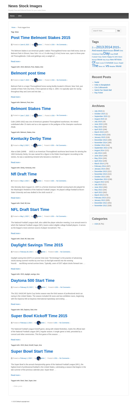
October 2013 (100, 177)
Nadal (97, 82)
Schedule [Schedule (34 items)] (109, 63)
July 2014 (98, 153)
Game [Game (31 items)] (104, 57)
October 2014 (100, 145)
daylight (27, 274)
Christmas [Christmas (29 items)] (95, 54)
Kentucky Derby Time (31, 138)
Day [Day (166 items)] (106, 53)
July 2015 (98, 122)
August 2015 (99, 119)
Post (32, 67)
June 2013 (99, 187)
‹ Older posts (17, 386)
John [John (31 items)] (116, 57)
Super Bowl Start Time (32, 351)
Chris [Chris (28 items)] (121, 51)
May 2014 (98, 158)
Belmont (27, 67)
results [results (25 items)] (102, 63)
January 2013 (100, 200)
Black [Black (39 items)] (105, 50)
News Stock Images (25, 6)
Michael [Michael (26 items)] (94, 59)
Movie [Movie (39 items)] (99, 59)
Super (36, 345)
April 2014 (98, 161)
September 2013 (101, 179)
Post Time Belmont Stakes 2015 (40, 37)
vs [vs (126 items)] (107, 66)
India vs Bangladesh (102, 85)
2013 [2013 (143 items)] (100, 47)
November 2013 (101, 174)
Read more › (16, 61)
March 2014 (99, 164)
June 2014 (99, 156)
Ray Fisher (99, 93)
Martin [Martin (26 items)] (120, 57)
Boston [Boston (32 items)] (110, 51)
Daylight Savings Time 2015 (37, 245)
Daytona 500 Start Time (33, 280)
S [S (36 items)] (105, 63)
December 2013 (101, 171)
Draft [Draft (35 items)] (116, 54)
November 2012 (101, 205)
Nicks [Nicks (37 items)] (119, 60)
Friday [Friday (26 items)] (100, 57)
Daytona (27, 310)
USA (20, 16)
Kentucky (28, 168)
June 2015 (99, 124)
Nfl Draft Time (24, 174)
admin (38, 44)
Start (28, 239)
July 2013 (98, 185)
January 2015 (100, 137)
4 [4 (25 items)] (95, 47)
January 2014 (100, 169)
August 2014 (99, 150)
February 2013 (100, 198)
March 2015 (99, 132)
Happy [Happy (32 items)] (109, 57)
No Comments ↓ (62, 44)
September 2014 (101, 148)
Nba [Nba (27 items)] (104, 59)
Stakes (37, 67)
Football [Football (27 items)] (94, 57)
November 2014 (101, 143)
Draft (22, 203)
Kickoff (31, 345)
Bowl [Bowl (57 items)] (116, 50)
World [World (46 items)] (118, 66)
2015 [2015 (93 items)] (116, 47)
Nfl (26, 203)
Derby (23, 168)
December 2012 (101, 203)
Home (12, 16)
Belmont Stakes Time (31, 108)
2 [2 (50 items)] (92, 47)
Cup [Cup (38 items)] (101, 54)
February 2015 (100, 135)
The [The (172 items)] (95, 65)
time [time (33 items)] (100, 66)
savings (33, 274)
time (41, 67)
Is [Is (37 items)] (113, 57)
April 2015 (98, 129)
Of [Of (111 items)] (93, 62)
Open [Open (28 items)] (97, 63)
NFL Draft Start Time (30, 209)
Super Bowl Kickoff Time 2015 (39, 316)
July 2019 (98, 111)
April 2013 (98, 192)
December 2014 (101, 140)
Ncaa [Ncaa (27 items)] (107, 59)
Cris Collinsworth (101, 87)
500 (22, 310)
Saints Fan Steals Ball (103, 90)
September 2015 (101, 116)
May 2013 (98, 190)
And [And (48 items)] (94, 50)
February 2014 (100, 166)
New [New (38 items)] (112, 60)
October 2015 (100, 114)
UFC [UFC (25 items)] (103, 66)
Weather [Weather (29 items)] (112, 66)
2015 (22, 67)
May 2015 (98, 127)
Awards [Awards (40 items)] (99, 50)
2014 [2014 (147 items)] (108, 47)
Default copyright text (22, 401)
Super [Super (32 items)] (121, 63)
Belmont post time (28, 73)
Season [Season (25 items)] (116, 63)
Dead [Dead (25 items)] (112, 54)
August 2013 (99, 182)
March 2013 (99, 195)
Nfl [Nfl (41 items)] (115, 59)
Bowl (26, 345)
